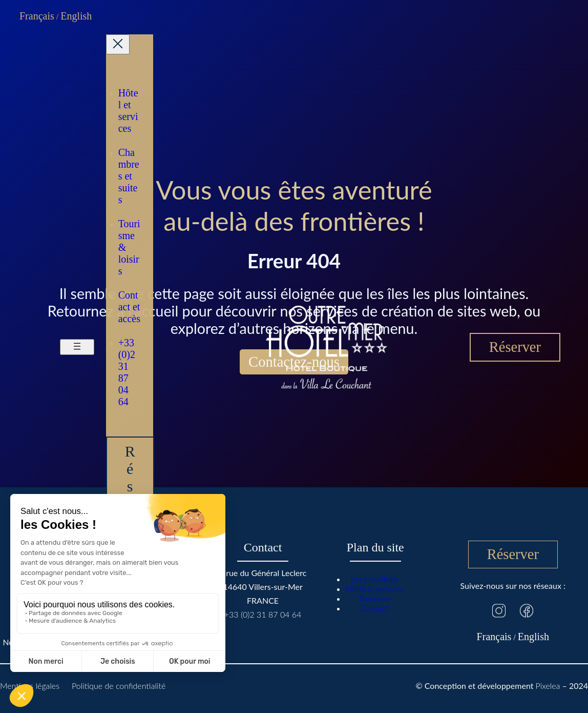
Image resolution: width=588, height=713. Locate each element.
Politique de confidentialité (118, 685)
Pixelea (548, 685)
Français (36, 16)
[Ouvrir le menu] (77, 347)
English (76, 16)
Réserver (515, 347)
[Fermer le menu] (118, 44)
